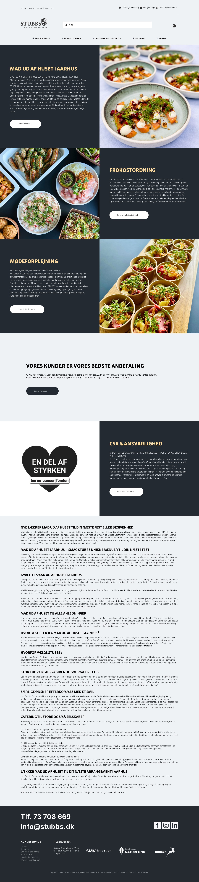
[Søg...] (107, 24)
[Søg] (66, 24)
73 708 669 (52, 817)
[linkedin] (174, 825)
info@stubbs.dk (47, 826)
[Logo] (34, 19)
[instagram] (166, 825)
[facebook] (157, 825)
